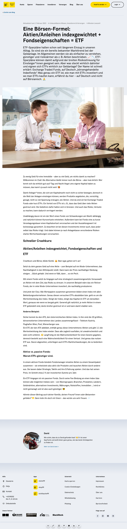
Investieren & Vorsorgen (76, 23)
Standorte (9, 481)
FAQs (8, 486)
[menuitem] (22, 4)
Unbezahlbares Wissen (58, 23)
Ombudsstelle (11, 503)
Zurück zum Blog (8, 12)
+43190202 (10, 496)
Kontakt (9, 491)
